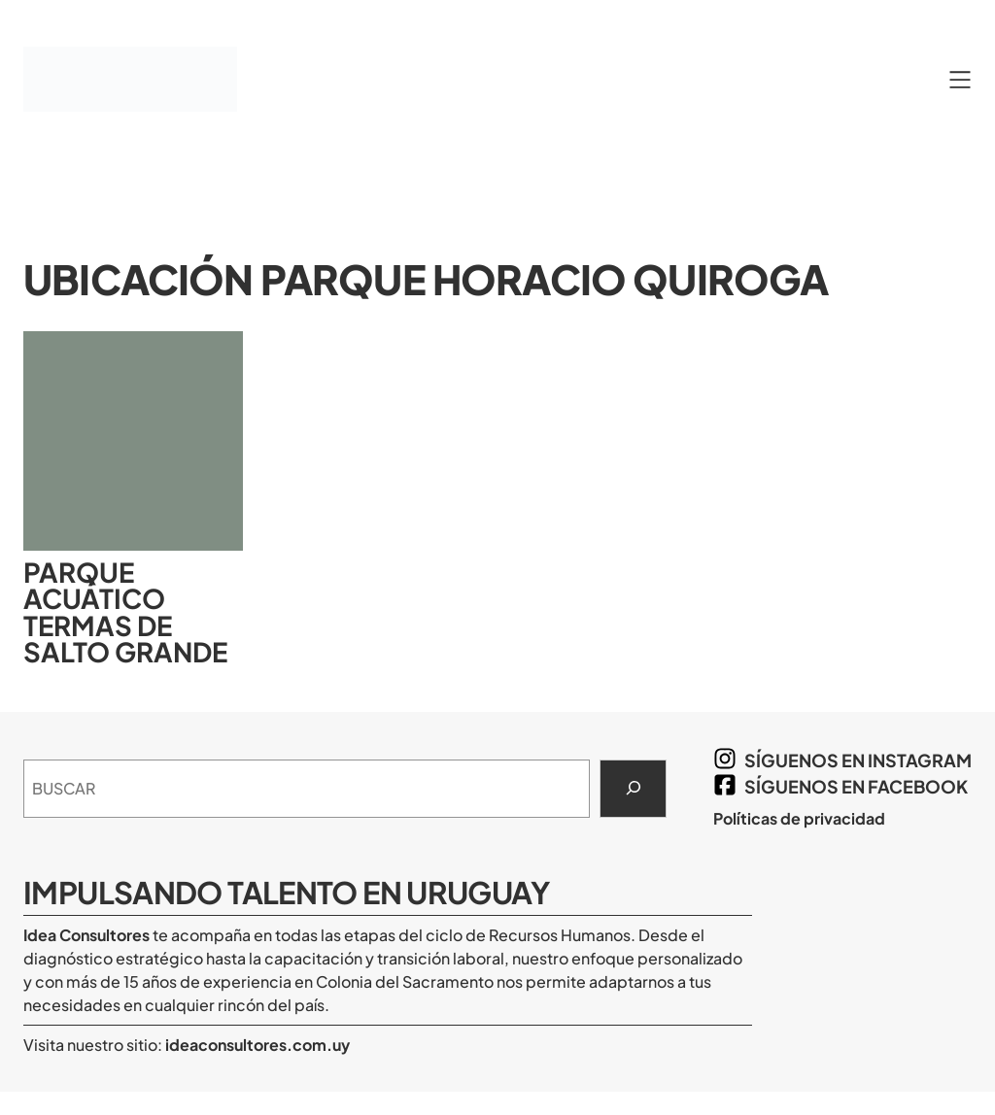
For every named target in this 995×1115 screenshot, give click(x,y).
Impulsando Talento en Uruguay (286, 892)
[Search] (633, 789)
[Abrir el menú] (960, 79)
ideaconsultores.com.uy (256, 1044)
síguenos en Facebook (856, 786)
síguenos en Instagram (858, 760)
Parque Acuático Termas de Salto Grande (125, 611)
